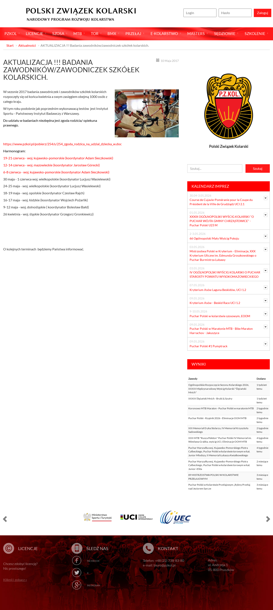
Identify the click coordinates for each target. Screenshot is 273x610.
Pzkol (10, 33)
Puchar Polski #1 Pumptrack (208, 346)
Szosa (58, 33)
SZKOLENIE (255, 33)
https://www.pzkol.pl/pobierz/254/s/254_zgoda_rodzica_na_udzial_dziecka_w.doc (62, 144)
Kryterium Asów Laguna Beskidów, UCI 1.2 (218, 290)
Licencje (34, 33)
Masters (196, 33)
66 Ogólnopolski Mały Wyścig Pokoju (214, 238)
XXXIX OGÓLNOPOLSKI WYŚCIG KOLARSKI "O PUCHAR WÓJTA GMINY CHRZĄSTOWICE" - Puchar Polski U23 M (222, 221)
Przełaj (133, 33)
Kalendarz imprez (210, 186)
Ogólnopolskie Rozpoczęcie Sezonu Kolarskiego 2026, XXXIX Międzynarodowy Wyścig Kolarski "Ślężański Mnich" (218, 388)
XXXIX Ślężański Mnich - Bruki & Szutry (210, 398)
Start (10, 45)
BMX (111, 33)
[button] (4, 519)
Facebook (93, 560)
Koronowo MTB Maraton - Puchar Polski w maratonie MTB (221, 408)
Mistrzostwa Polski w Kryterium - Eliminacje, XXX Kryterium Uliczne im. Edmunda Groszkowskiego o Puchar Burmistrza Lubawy (223, 255)
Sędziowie (224, 33)
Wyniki (199, 364)
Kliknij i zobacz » (15, 580)
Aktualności (27, 45)
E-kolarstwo (164, 33)
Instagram (93, 585)
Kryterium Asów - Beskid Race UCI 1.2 (215, 303)
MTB (77, 33)
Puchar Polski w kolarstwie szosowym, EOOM (220, 316)
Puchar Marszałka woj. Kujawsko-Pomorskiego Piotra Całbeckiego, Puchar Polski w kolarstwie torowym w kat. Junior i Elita (219, 465)
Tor (95, 33)
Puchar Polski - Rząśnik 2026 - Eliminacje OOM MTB (217, 418)
